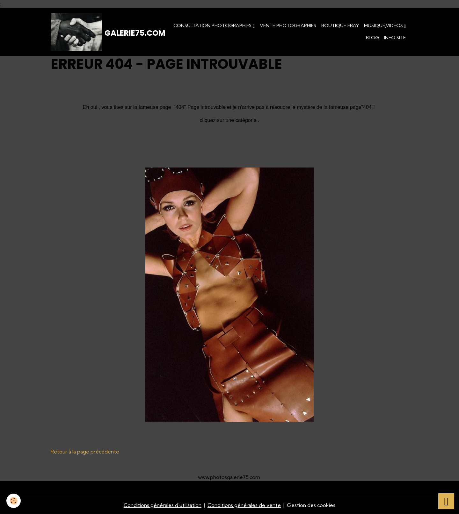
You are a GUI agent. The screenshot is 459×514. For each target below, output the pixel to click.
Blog (372, 37)
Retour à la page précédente (85, 451)
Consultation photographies (213, 25)
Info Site (395, 37)
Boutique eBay (340, 25)
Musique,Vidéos (384, 25)
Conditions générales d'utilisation (162, 505)
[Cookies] (13, 501)
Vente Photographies (288, 25)
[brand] (102, 32)
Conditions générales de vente (244, 505)
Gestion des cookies (311, 505)
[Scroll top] (446, 501)
